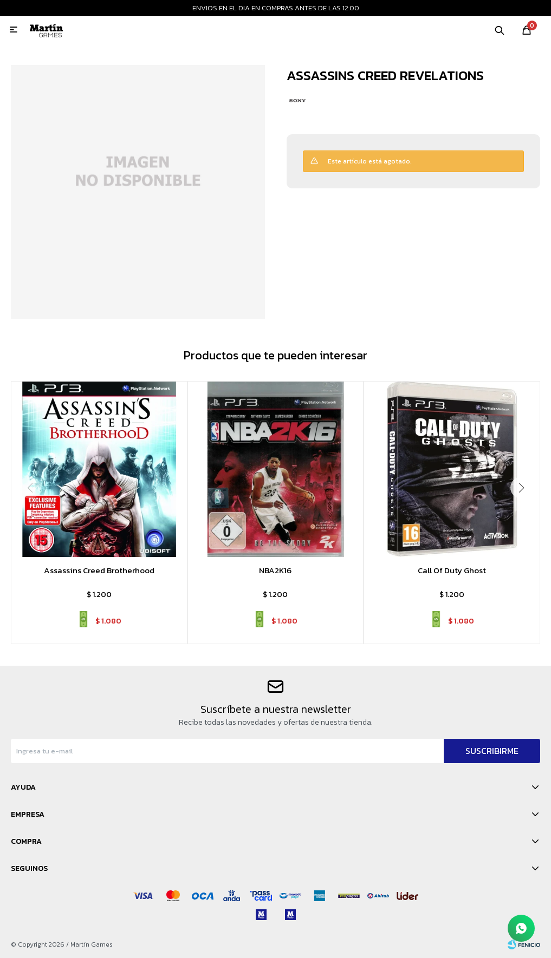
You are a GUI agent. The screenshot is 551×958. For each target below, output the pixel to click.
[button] (521, 487)
